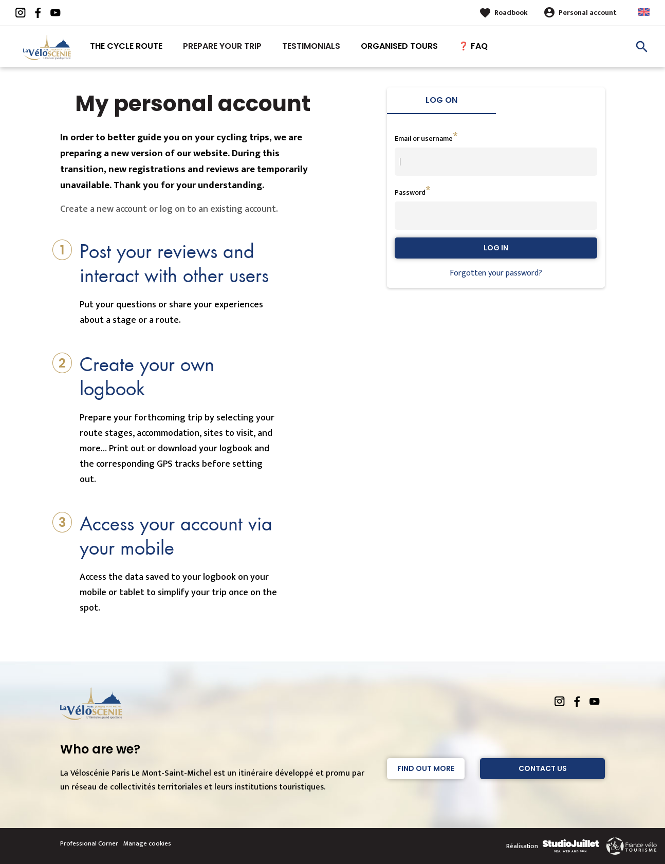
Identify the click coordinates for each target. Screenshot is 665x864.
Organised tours (399, 46)
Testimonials (311, 46)
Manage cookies (147, 843)
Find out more (425, 768)
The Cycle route (126, 46)
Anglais (644, 12)
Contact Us (543, 768)
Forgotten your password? (496, 273)
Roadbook (511, 13)
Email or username (424, 138)
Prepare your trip (222, 46)
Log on (441, 100)
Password (410, 192)
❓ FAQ (473, 46)
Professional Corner (89, 843)
